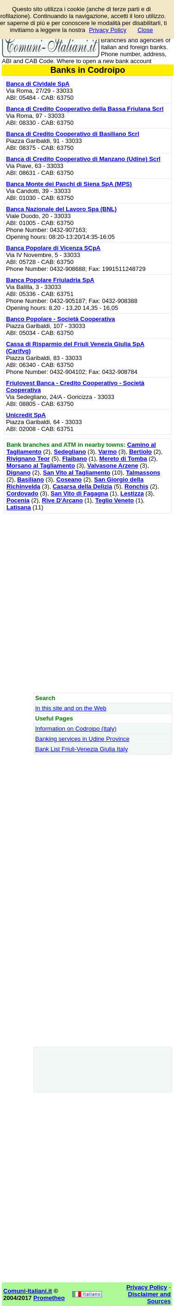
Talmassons (143, 472)
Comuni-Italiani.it (27, 1290)
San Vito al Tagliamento (76, 472)
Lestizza (132, 493)
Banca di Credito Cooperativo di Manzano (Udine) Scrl (83, 158)
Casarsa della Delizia (82, 486)
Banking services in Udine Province (82, 738)
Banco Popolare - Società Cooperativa (60, 318)
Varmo (107, 451)
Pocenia (18, 500)
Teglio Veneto (114, 500)
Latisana (18, 507)
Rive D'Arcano (62, 500)
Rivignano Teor (28, 458)
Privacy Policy (107, 29)
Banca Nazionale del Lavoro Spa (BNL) (61, 209)
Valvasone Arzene (112, 465)
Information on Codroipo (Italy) (76, 728)
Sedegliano (70, 451)
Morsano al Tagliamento (40, 465)
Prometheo (49, 1297)
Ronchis (136, 486)
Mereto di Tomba (123, 458)
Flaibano (74, 458)
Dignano (18, 472)
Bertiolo (140, 451)
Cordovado (22, 493)
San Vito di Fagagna (79, 493)
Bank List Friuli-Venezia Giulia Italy (81, 749)
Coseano (69, 479)
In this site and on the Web (70, 708)
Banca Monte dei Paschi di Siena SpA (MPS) (69, 183)
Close (145, 29)
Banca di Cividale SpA (37, 83)
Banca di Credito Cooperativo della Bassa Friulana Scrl (84, 108)
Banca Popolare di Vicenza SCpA (53, 247)
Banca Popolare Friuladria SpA (50, 280)
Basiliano (30, 479)
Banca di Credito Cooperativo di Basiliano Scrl (72, 133)
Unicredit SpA (26, 415)
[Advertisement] (87, 603)
